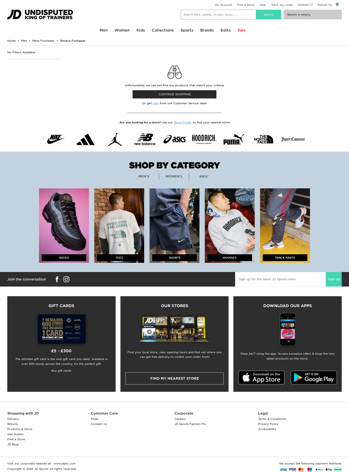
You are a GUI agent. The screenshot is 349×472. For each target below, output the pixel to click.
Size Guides (15, 434)
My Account (223, 5)
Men (104, 30)
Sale (242, 30)
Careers (180, 419)
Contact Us (99, 424)
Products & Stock (19, 429)
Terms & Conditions (272, 419)
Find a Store (246, 5)
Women (122, 30)
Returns (12, 424)
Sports (187, 30)
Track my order (282, 5)
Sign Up (334, 279)
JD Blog (12, 444)
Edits (226, 30)
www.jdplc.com (64, 463)
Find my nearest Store (174, 378)
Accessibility (267, 429)
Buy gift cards (61, 370)
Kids (140, 30)
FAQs (95, 419)
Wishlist (303, 5)
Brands (207, 30)
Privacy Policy (268, 424)
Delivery (13, 419)
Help (263, 5)
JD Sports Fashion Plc (190, 424)
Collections (163, 30)
